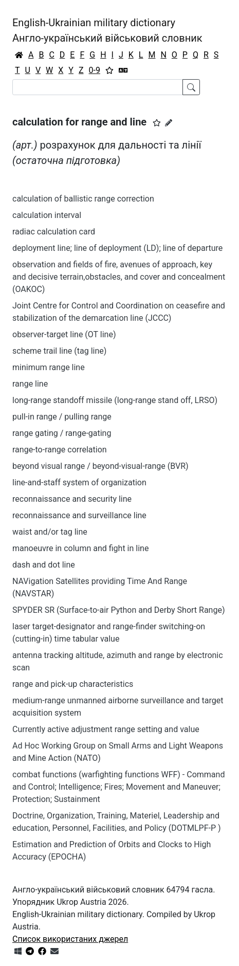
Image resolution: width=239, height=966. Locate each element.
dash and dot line (43, 565)
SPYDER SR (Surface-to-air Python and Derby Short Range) (118, 610)
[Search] (97, 87)
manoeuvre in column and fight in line (80, 548)
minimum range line (48, 367)
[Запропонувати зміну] (168, 123)
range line (30, 384)
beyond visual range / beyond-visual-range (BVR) (100, 466)
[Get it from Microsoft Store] (18, 951)
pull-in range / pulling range (62, 417)
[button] (157, 122)
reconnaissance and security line (72, 499)
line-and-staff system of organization (79, 482)
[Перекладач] (123, 70)
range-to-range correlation (59, 449)
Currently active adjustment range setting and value (105, 729)
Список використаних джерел (70, 939)
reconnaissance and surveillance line (79, 515)
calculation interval (46, 215)
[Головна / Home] (19, 55)
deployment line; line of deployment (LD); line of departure (117, 248)
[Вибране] (109, 70)
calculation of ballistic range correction (83, 199)
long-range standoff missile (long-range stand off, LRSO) (114, 400)
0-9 (94, 70)
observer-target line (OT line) (64, 334)
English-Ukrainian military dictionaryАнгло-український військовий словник (107, 30)
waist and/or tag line (49, 532)
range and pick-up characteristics (72, 684)
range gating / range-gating (61, 433)
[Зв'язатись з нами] (54, 951)
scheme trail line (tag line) (59, 351)
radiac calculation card (53, 231)
